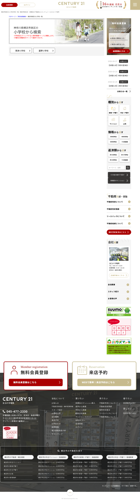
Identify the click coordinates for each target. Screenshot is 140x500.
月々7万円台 (124, 155)
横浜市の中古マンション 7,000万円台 (51, 477)
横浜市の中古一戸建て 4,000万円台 (120, 466)
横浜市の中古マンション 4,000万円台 (51, 466)
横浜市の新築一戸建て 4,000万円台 (85, 466)
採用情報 (55, 427)
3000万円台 (113, 137)
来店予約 (55, 420)
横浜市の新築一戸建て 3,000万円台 (85, 462)
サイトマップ (57, 434)
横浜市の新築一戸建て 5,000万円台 (85, 470)
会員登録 (79, 424)
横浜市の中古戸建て (11, 470)
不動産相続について (115, 223)
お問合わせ (56, 424)
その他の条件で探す (117, 175)
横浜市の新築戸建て (11, 466)
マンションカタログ (84, 417)
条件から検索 (81, 406)
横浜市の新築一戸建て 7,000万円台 (85, 477)
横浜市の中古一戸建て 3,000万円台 (120, 462)
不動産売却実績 (113, 209)
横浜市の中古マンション (12, 462)
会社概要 (111, 284)
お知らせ (55, 403)
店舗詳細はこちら (117, 275)
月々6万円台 (113, 155)
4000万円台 (124, 137)
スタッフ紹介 (113, 291)
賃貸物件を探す (129, 403)
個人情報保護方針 (59, 430)
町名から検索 (81, 413)
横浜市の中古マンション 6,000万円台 (51, 474)
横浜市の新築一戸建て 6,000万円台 (85, 474)
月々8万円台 (113, 160)
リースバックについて (116, 216)
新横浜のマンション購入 (85, 403)
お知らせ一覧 (122, 91)
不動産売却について (115, 202)
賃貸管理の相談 (129, 413)
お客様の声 (112, 298)
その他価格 (125, 142)
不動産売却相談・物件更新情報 (62, 406)
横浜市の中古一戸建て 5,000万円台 (120, 470)
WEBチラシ (80, 420)
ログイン (79, 427)
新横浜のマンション (117, 180)
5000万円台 (113, 142)
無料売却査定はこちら (117, 232)
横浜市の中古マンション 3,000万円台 (51, 462)
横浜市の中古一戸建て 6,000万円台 (120, 474)
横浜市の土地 (8, 474)
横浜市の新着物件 (10, 477)
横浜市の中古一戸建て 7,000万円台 (120, 477)
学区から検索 (81, 410)
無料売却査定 (104, 410)
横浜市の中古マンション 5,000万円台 (51, 470)
